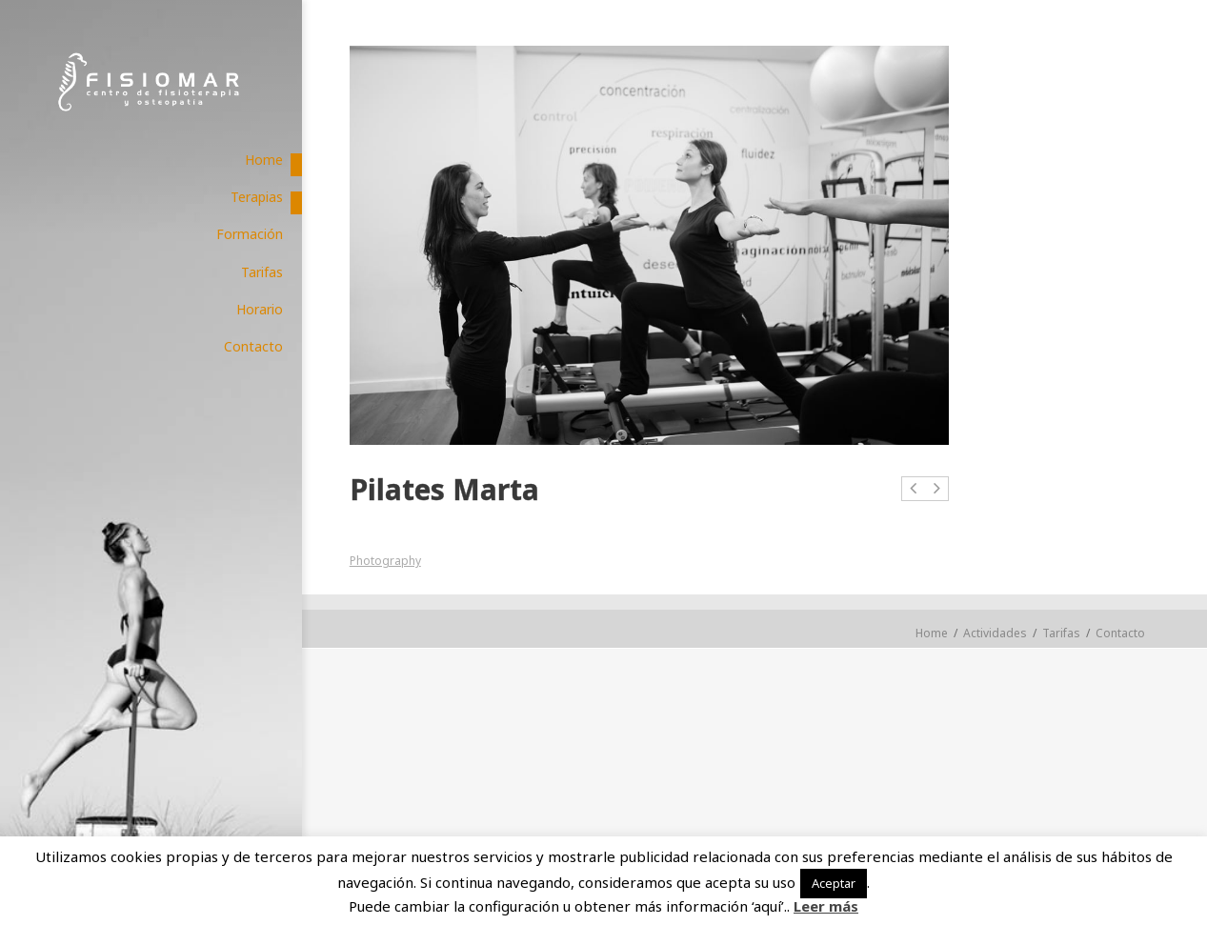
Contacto (1120, 633)
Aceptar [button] (833, 883)
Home (931, 633)
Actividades (995, 633)
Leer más (826, 905)
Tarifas (1061, 633)
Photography (385, 561)
